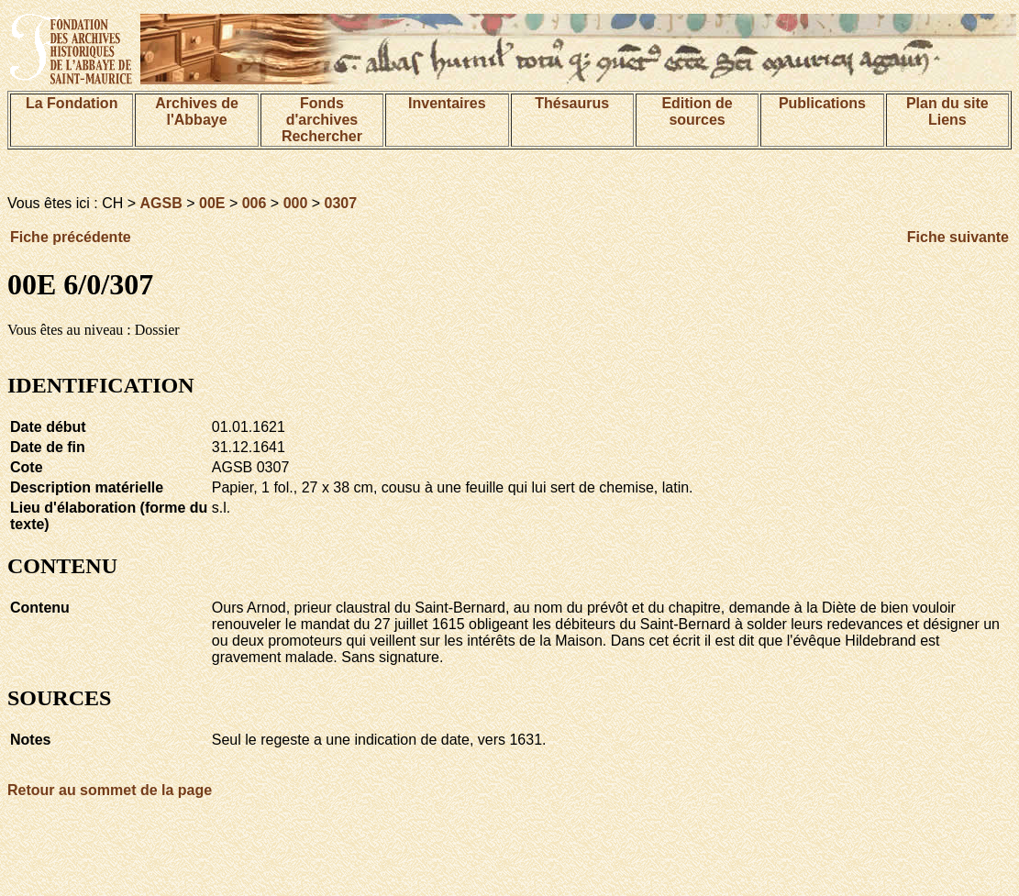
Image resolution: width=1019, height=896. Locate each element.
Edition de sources (696, 111)
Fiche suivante (958, 237)
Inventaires (446, 103)
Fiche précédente (70, 237)
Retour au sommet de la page (109, 790)
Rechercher (322, 136)
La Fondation (71, 103)
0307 (341, 203)
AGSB (161, 203)
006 (254, 203)
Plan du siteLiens (947, 111)
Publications (822, 103)
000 (295, 203)
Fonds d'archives (322, 111)
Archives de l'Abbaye (196, 111)
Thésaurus (572, 103)
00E (212, 203)
